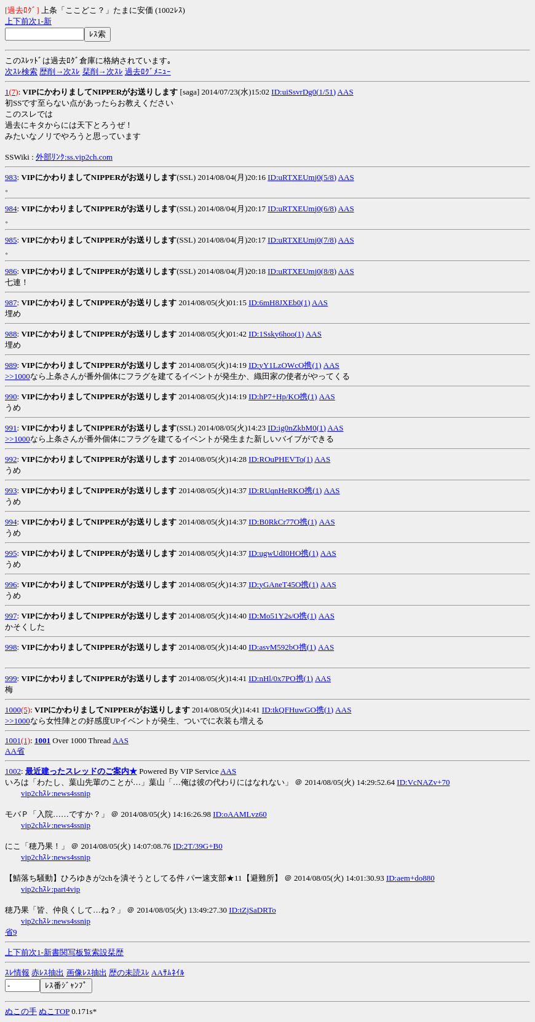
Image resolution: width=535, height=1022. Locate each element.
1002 (13, 771)
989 (11, 365)
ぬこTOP (54, 1011)
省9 (11, 932)
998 (11, 647)
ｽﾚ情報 (17, 972)
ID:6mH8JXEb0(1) (279, 302)
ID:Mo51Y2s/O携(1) (282, 615)
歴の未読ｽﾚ (129, 972)
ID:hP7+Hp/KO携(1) (282, 396)
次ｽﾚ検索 (21, 71)
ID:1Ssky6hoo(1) (276, 333)
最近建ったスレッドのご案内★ (81, 771)
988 (11, 333)
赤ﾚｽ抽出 (47, 972)
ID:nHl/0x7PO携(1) (280, 678)
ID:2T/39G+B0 (197, 846)
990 (11, 396)
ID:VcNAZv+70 (423, 782)
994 (11, 521)
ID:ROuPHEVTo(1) (280, 459)
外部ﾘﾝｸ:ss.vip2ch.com (74, 157)
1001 (13, 740)
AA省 (15, 750)
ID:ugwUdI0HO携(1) (283, 553)
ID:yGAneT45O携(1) (283, 584)
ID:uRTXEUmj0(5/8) (302, 177)
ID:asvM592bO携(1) (282, 647)
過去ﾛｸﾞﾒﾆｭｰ (148, 71)
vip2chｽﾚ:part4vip (50, 889)
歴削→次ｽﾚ (59, 71)
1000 (13, 709)
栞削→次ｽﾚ (102, 71)
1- (40, 21)
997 (11, 615)
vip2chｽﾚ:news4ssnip (55, 793)
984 (11, 208)
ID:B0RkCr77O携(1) (282, 521)
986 (11, 271)
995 (11, 553)
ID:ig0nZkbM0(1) (297, 427)
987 (11, 302)
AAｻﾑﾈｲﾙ (167, 972)
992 (11, 459)
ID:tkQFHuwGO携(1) (297, 709)
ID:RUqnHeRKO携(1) (285, 490)
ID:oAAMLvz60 (239, 814)
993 (11, 490)
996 (11, 584)
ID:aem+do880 (410, 878)
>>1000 (17, 376)
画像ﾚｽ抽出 (86, 972)
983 (11, 177)
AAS (346, 91)
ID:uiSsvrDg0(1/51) (303, 91)
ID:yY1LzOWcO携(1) (284, 365)
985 (11, 239)
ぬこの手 (21, 1011)
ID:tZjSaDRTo (252, 910)
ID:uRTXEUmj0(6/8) (302, 208)
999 (11, 678)
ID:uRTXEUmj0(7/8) (302, 239)
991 (11, 427)
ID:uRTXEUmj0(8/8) (302, 271)
